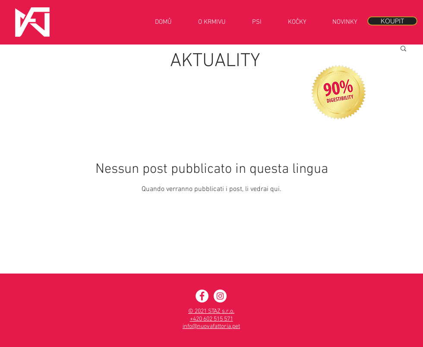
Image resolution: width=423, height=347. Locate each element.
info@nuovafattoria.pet (211, 326)
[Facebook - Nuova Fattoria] (202, 296)
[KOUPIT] (392, 20)
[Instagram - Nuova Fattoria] (220, 296)
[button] (403, 49)
